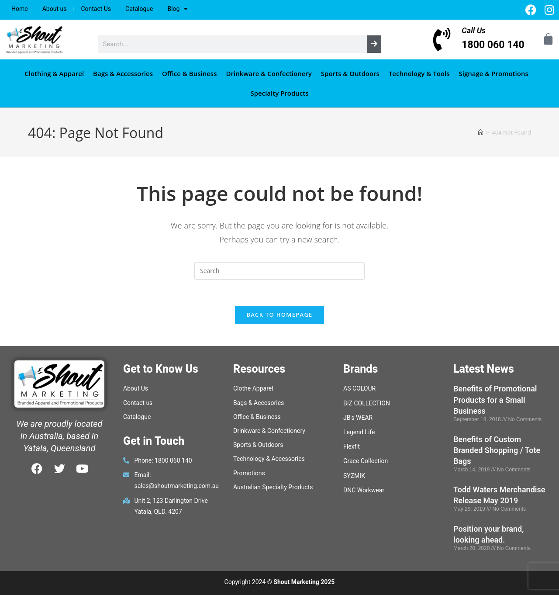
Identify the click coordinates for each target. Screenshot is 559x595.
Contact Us (96, 8)
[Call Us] (441, 39)
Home (19, 8)
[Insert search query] (279, 271)
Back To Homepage (279, 315)
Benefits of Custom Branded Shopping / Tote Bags (496, 450)
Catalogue (139, 8)
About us (54, 8)
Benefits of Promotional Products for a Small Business (495, 399)
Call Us (474, 30)
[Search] (374, 44)
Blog (177, 8)
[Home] (480, 132)
